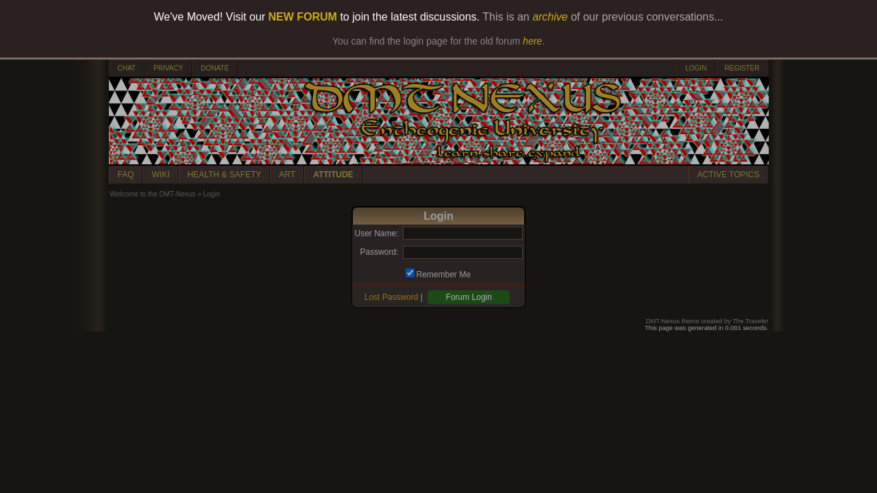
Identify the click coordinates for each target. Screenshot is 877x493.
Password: (379, 252)
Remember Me (444, 274)
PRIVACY (168, 68)
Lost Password (392, 297)
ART (287, 174)
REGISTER (741, 68)
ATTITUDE (333, 174)
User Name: (376, 233)
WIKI (161, 174)
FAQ (126, 174)
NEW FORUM (303, 17)
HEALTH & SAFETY (225, 174)
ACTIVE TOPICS (728, 174)
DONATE (215, 68)
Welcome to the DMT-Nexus (153, 194)
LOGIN (695, 68)
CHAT (127, 68)
